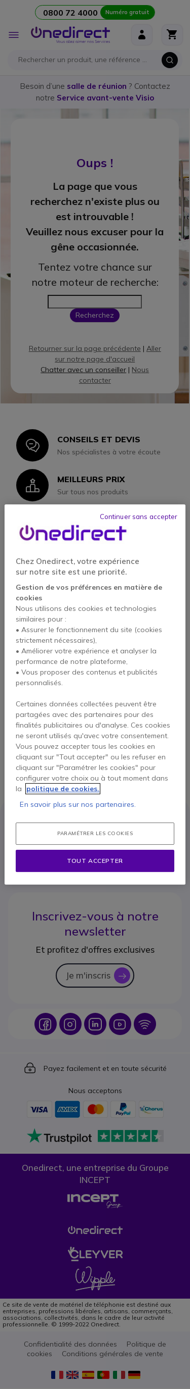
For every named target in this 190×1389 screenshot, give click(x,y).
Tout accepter (95, 860)
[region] (95, 694)
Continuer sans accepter (139, 516)
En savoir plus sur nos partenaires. (78, 804)
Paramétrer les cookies (95, 833)
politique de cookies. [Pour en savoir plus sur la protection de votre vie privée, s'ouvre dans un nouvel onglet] (62, 788)
